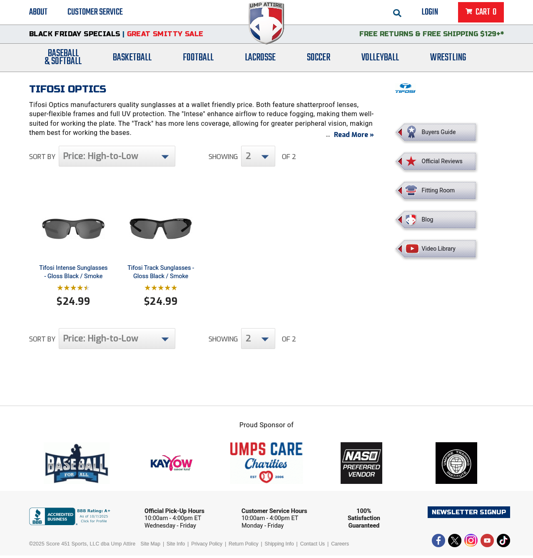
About (38, 12)
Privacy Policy (206, 546)
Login (430, 12)
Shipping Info (279, 546)
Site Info (176, 546)
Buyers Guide (439, 132)
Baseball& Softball (63, 59)
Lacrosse (260, 59)
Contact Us (312, 546)
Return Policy (243, 546)
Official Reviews (442, 161)
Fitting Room (438, 190)
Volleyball (380, 59)
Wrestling (448, 59)
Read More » (354, 137)
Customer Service (95, 12)
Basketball (132, 59)
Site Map (150, 546)
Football (198, 59)
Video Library (439, 248)
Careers (340, 546)
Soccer (318, 59)
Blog (427, 219)
